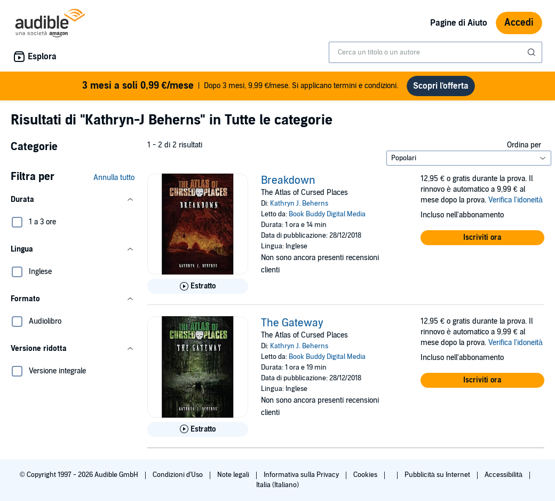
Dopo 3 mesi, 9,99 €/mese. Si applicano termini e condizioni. (240, 86)
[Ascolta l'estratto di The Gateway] (197, 429)
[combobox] (435, 52)
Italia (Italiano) (277, 485)
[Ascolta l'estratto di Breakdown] (197, 286)
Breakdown (288, 180)
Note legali (234, 475)
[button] (72, 199)
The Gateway (292, 323)
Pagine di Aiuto (458, 23)
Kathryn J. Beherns (299, 203)
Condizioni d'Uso (178, 475)
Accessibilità (504, 475)
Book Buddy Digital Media (327, 214)
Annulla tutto (113, 177)
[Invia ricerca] (532, 52)
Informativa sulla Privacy (302, 475)
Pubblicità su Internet (438, 475)
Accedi (519, 22)
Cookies (366, 475)
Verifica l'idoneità (515, 200)
